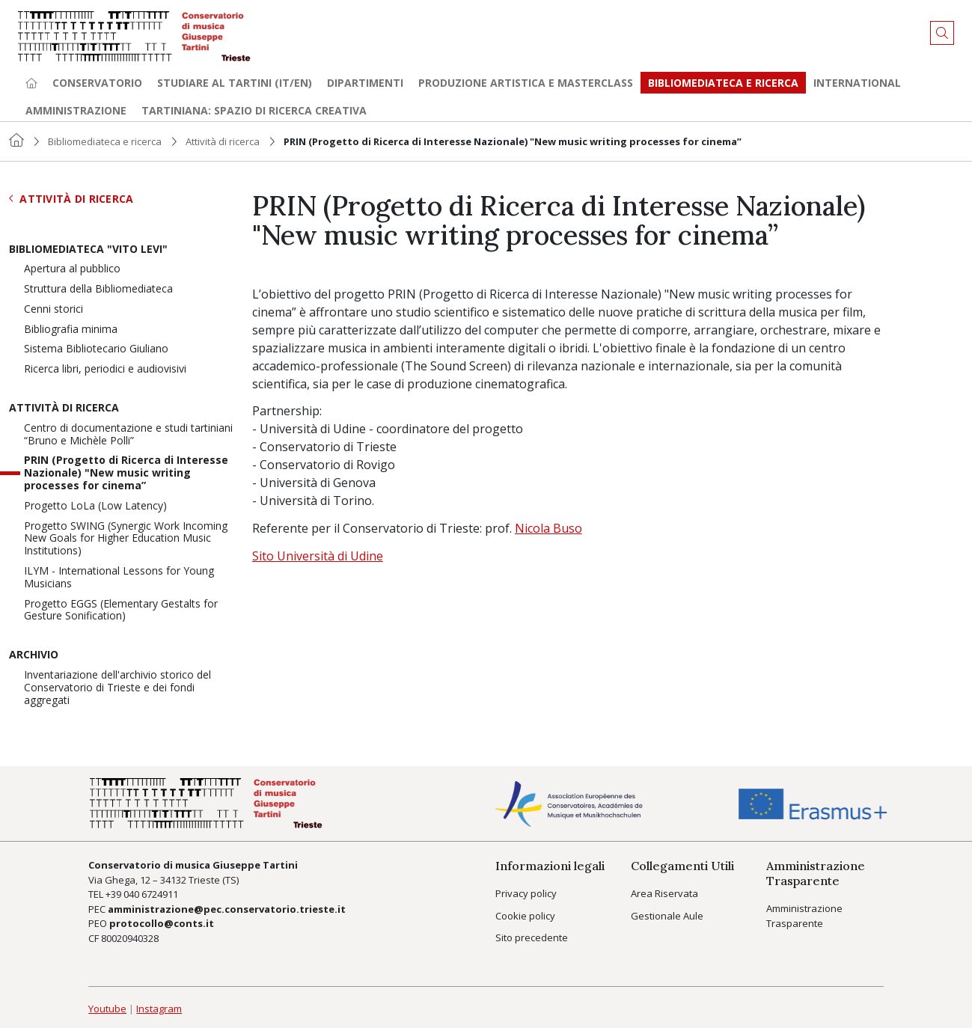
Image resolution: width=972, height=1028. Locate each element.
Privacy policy (526, 893)
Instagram (159, 1008)
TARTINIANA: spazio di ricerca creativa (254, 110)
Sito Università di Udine (317, 556)
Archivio (33, 655)
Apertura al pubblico (72, 269)
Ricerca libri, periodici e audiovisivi (105, 369)
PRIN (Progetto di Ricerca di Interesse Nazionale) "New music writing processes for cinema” (126, 473)
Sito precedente (531, 937)
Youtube (107, 1008)
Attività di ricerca (223, 141)
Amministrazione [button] (75, 110)
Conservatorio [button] (97, 83)
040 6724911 (150, 894)
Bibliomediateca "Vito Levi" (88, 249)
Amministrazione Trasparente (804, 916)
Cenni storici (53, 309)
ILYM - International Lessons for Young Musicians (119, 577)
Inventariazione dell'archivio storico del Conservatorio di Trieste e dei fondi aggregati (117, 687)
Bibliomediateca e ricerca (105, 141)
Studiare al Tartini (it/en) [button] (234, 83)
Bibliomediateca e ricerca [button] (723, 83)
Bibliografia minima (70, 329)
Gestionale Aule (667, 916)
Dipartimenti (365, 83)
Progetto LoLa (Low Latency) (95, 506)
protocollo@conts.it (161, 923)
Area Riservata (664, 893)
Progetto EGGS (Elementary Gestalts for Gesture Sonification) (121, 610)
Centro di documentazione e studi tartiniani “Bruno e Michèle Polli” (128, 434)
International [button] (857, 83)
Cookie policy (525, 916)
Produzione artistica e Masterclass (525, 83)
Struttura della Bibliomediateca (98, 289)
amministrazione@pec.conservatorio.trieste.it (227, 909)
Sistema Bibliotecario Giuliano (96, 349)
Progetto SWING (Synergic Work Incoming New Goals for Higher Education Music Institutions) (125, 538)
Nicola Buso (548, 528)
